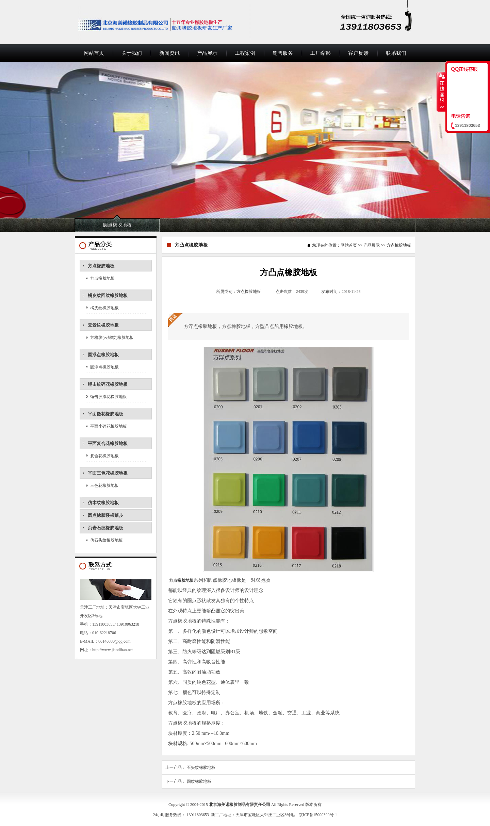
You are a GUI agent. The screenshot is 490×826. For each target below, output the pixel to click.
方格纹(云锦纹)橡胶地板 (112, 337)
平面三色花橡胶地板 (108, 473)
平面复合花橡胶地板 (108, 443)
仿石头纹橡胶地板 (106, 540)
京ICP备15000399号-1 (318, 814)
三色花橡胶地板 (104, 485)
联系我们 (396, 53)
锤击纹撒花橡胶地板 (108, 396)
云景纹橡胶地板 (103, 325)
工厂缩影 (320, 53)
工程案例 (245, 53)
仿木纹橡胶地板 (103, 502)
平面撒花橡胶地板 (105, 413)
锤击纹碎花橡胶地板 (108, 384)
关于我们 (131, 53)
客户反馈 (358, 53)
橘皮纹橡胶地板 (104, 307)
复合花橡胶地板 (104, 455)
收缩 (441, 91)
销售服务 (283, 53)
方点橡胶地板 (101, 265)
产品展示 (207, 53)
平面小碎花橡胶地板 (108, 426)
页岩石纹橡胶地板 (105, 527)
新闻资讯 (169, 53)
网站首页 (94, 53)
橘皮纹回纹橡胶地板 (108, 295)
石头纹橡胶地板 (201, 767)
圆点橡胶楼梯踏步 (105, 515)
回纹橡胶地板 (199, 781)
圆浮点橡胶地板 (103, 354)
